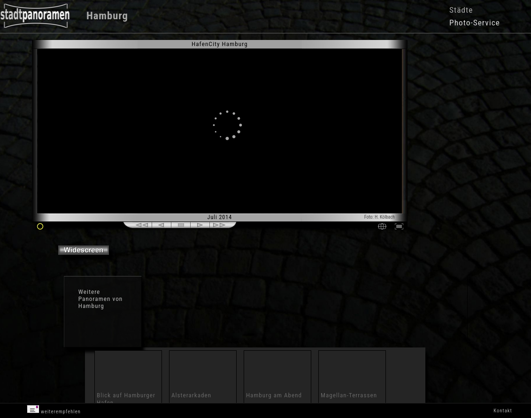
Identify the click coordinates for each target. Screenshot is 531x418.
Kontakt (502, 411)
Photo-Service (474, 22)
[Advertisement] (446, 117)
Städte (461, 10)
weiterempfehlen (54, 410)
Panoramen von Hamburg (100, 302)
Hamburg (107, 15)
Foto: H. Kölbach (379, 217)
